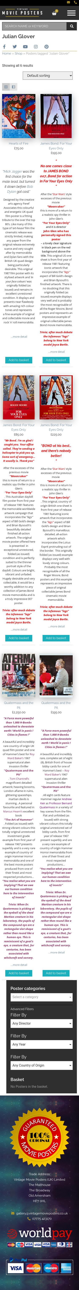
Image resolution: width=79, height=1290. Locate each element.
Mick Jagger (13, 172)
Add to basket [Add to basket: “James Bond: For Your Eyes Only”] (56, 360)
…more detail (18, 336)
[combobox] (34, 26)
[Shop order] (48, 76)
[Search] (72, 26)
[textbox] (41, 997)
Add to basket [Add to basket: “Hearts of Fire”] (19, 360)
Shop (18, 53)
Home (6, 53)
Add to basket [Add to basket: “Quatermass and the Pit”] (19, 973)
